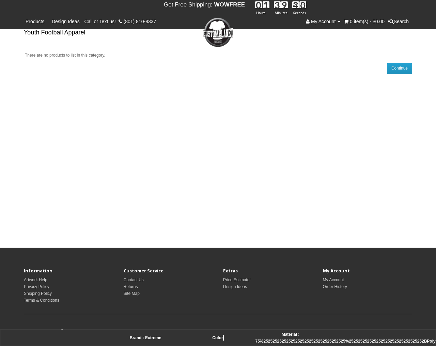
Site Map (132, 293)
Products (36, 21)
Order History (335, 286)
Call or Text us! (101, 21)
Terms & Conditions (41, 300)
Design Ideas (66, 21)
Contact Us (134, 279)
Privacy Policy (36, 286)
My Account (333, 279)
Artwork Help (35, 279)
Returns (131, 286)
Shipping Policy (38, 293)
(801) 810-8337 (137, 21)
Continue (399, 68)
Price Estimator (237, 279)
